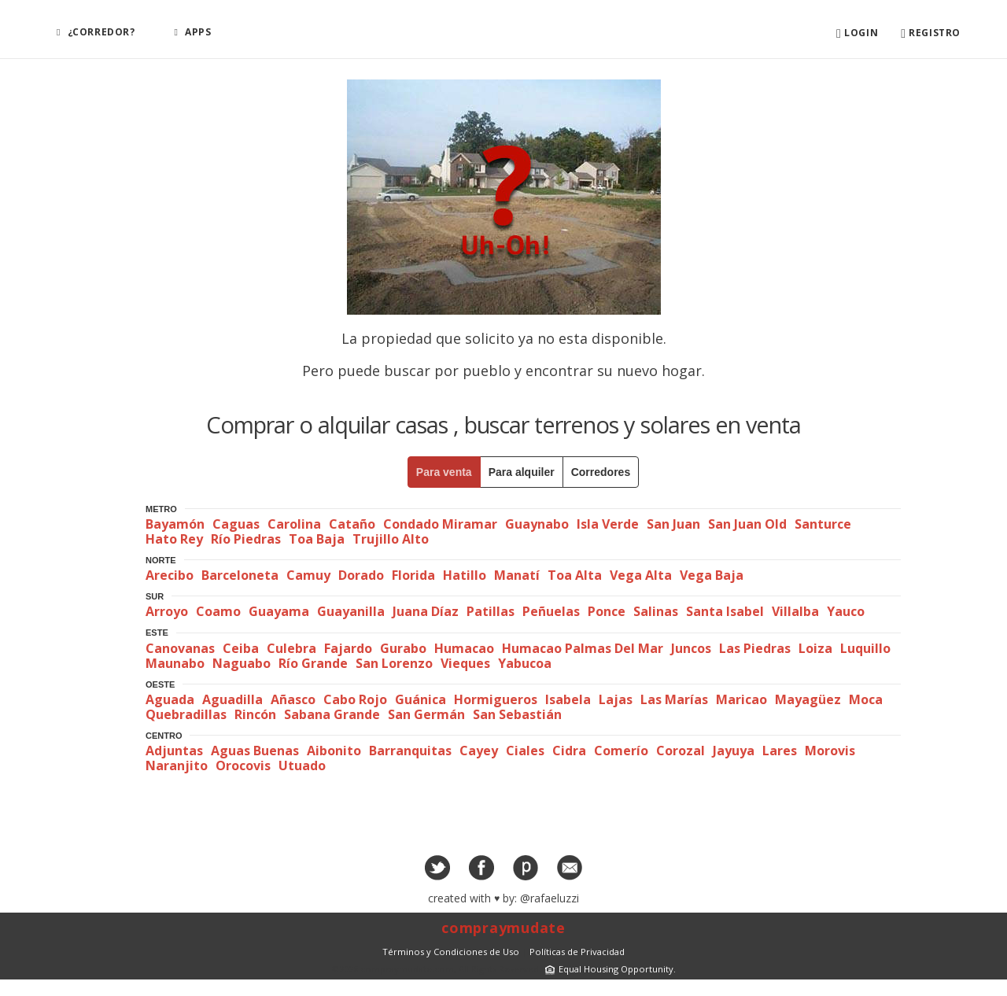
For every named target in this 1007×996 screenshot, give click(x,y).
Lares (779, 750)
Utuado (302, 765)
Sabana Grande (332, 714)
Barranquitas (410, 750)
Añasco (293, 699)
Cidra (569, 750)
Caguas (236, 524)
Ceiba (241, 648)
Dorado (361, 575)
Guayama (279, 611)
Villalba (795, 611)
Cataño (352, 524)
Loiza (815, 648)
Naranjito (177, 765)
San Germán (426, 714)
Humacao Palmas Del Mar (582, 648)
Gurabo (403, 648)
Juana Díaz (426, 611)
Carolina (294, 524)
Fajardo (348, 648)
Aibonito (334, 750)
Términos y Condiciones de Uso (450, 951)
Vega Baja (711, 575)
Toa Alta (575, 575)
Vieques (465, 663)
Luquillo (865, 648)
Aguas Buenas (255, 750)
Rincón (255, 714)
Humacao (464, 648)
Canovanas (180, 648)
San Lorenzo (394, 663)
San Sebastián (517, 714)
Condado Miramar (440, 524)
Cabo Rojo (355, 699)
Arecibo (170, 575)
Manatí (517, 575)
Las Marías (674, 699)
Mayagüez (808, 699)
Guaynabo (537, 524)
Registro (931, 33)
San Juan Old (747, 524)
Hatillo (464, 575)
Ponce (606, 611)
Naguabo (241, 663)
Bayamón (175, 524)
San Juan (673, 524)
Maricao (741, 699)
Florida (413, 575)
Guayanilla (351, 611)
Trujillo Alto (390, 539)
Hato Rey (174, 539)
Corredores (600, 472)
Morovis (830, 750)
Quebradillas (186, 714)
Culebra (291, 648)
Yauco (846, 611)
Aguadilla (232, 699)
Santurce (823, 524)
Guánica (420, 699)
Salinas (655, 611)
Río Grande (313, 663)
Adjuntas (174, 750)
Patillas (491, 611)
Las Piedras (755, 648)
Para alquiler (522, 472)
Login (857, 33)
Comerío (621, 750)
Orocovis (243, 765)
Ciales (525, 750)
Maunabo (175, 663)
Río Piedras (246, 539)
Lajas (616, 699)
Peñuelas (551, 611)
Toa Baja (317, 539)
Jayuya (733, 750)
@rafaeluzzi (549, 898)
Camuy (308, 575)
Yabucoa (524, 663)
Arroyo (167, 611)
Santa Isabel (725, 611)
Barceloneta (239, 575)
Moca (866, 699)
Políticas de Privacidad (577, 951)
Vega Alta (641, 575)
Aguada (170, 699)
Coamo (218, 611)
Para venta (444, 472)
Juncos (691, 648)
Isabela (568, 699)
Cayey (478, 750)
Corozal (680, 750)
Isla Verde (608, 524)
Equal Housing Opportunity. (608, 969)
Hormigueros (495, 699)
